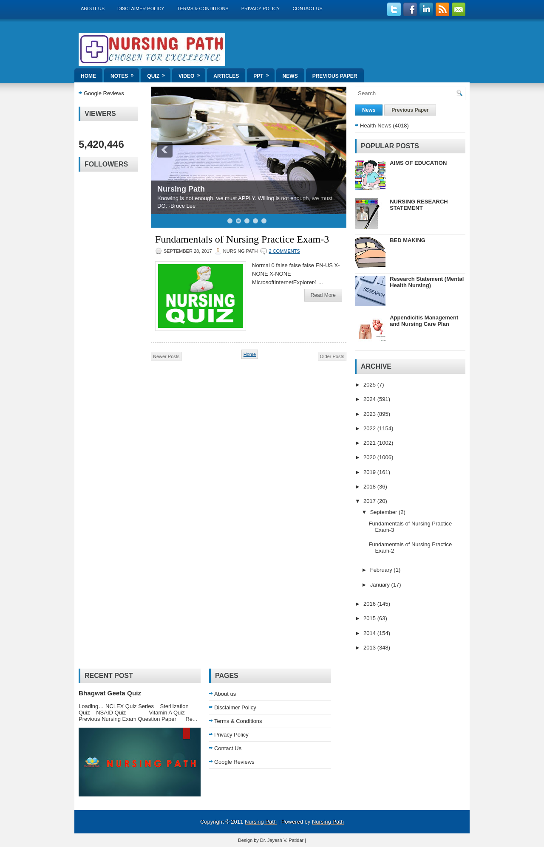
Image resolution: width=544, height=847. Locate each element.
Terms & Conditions (203, 8)
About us (93, 8)
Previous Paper (334, 76)
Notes (124, 73)
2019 (370, 472)
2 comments (284, 251)
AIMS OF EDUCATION (418, 163)
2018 (370, 486)
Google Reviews (104, 93)
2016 (370, 604)
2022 (370, 428)
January (380, 585)
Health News (375, 125)
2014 (370, 633)
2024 (370, 399)
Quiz (158, 73)
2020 (370, 457)
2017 (370, 501)
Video (191, 73)
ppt (263, 73)
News (290, 76)
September (384, 512)
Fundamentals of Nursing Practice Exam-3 (242, 239)
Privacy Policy (260, 8)
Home (88, 76)
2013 (370, 647)
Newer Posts (166, 356)
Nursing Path (181, 189)
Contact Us (307, 8)
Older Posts (332, 356)
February (382, 570)
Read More (323, 295)
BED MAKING (407, 240)
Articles (226, 76)
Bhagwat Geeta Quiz (110, 693)
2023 (370, 414)
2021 (370, 443)
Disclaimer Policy (140, 8)
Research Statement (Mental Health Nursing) (427, 282)
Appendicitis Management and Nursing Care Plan (424, 320)
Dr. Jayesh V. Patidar (281, 840)
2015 (370, 618)
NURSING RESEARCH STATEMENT (419, 204)
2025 (370, 384)
